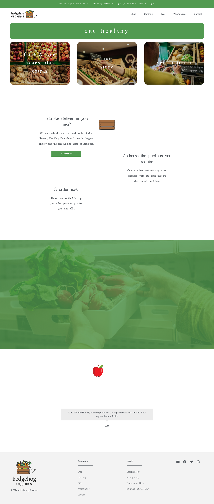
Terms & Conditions (136, 482)
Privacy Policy (134, 477)
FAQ (163, 14)
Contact (198, 14)
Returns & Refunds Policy (139, 488)
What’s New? (179, 14)
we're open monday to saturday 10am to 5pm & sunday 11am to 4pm (107, 3)
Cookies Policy (134, 472)
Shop (133, 14)
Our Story (148, 14)
